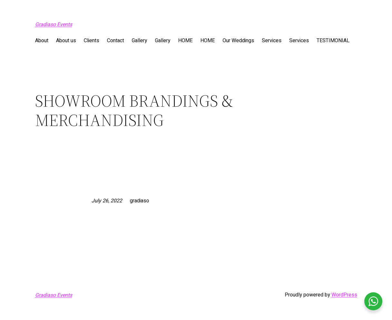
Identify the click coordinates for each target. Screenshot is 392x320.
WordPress (344, 295)
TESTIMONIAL (333, 40)
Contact (115, 40)
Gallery (139, 40)
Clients (91, 40)
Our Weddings (238, 40)
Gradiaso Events (53, 24)
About (41, 40)
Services (272, 40)
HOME (185, 40)
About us (66, 40)
